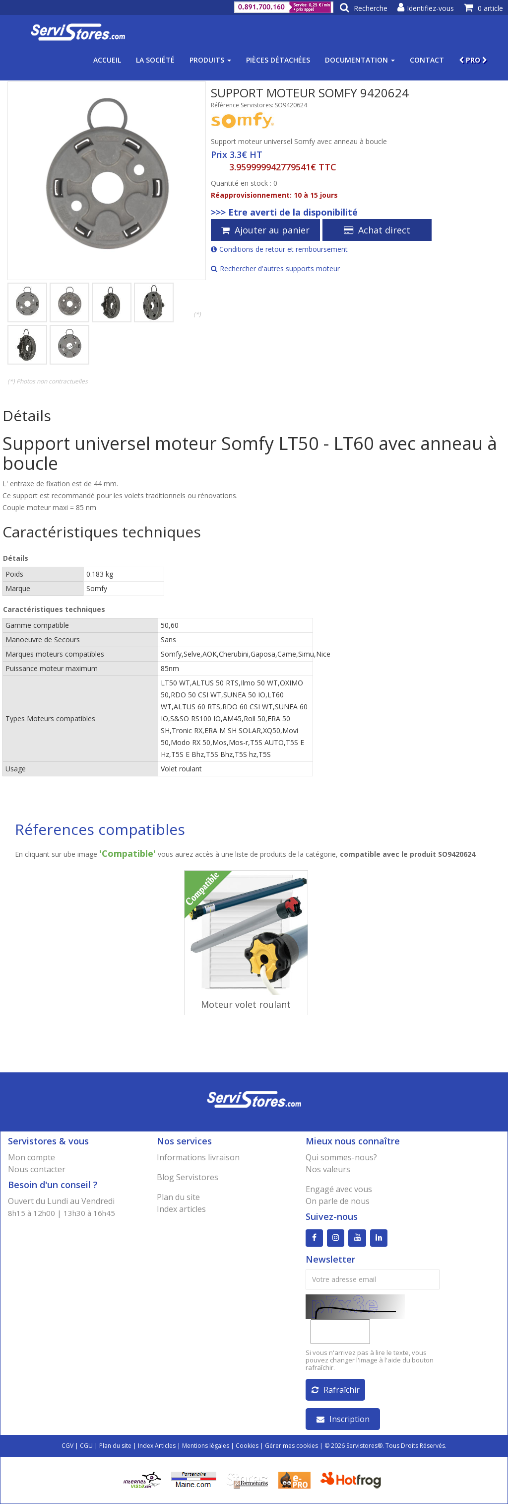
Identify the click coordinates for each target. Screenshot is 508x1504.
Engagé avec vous (339, 1189)
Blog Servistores (187, 1177)
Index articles (181, 1208)
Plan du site (178, 1197)
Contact (427, 60)
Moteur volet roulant (246, 1004)
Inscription (343, 1419)
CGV (67, 1445)
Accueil (107, 60)
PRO (473, 60)
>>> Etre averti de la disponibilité (284, 212)
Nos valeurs (328, 1169)
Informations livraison (198, 1157)
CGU (86, 1445)
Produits (210, 60)
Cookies (247, 1445)
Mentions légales (205, 1445)
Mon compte (31, 1157)
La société (155, 60)
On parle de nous (338, 1201)
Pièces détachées (278, 60)
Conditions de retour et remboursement (279, 249)
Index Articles (157, 1445)
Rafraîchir (336, 1389)
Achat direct (377, 230)
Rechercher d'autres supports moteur (275, 268)
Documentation (360, 60)
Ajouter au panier (265, 230)
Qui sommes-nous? (341, 1157)
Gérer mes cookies (291, 1445)
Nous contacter (36, 1169)
